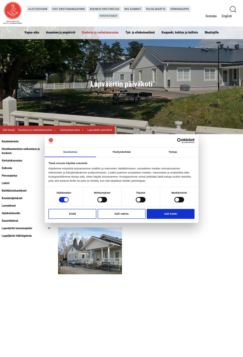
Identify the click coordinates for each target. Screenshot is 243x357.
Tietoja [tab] (173, 152)
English (227, 15)
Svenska (211, 15)
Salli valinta (121, 213)
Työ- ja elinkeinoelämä (140, 31)
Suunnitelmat (10, 220)
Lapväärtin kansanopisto (17, 228)
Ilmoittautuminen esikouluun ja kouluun (21, 151)
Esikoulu (7, 168)
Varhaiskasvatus (70, 130)
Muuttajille (212, 31)
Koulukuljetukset (12, 198)
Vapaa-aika (31, 31)
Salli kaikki (170, 213)
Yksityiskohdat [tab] (121, 152)
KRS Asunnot (134, 8)
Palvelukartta (158, 8)
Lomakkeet (9, 205)
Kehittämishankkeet (14, 190)
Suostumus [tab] (70, 152)
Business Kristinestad (104, 8)
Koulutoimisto (10, 141)
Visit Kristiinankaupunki (66, 8)
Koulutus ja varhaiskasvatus (100, 31)
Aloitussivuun (34, 8)
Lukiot (5, 183)
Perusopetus (9, 175)
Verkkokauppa (183, 8)
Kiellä (72, 213)
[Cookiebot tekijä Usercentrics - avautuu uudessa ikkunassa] (180, 140)
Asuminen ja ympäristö (60, 31)
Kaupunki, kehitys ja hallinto (180, 31)
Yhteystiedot (109, 15)
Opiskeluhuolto (11, 213)
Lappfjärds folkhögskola (17, 235)
